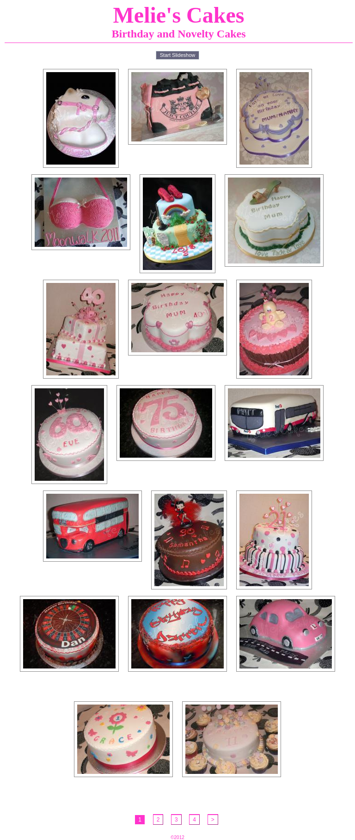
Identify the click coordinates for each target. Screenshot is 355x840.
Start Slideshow (177, 55)
